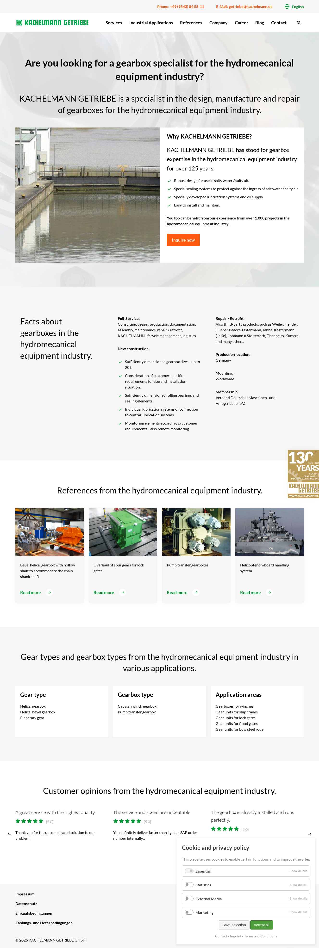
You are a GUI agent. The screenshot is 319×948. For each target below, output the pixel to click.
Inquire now (183, 240)
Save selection (234, 925)
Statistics (203, 884)
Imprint (235, 936)
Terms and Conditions (260, 936)
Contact (221, 936)
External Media (208, 898)
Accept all (261, 925)
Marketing (204, 912)
